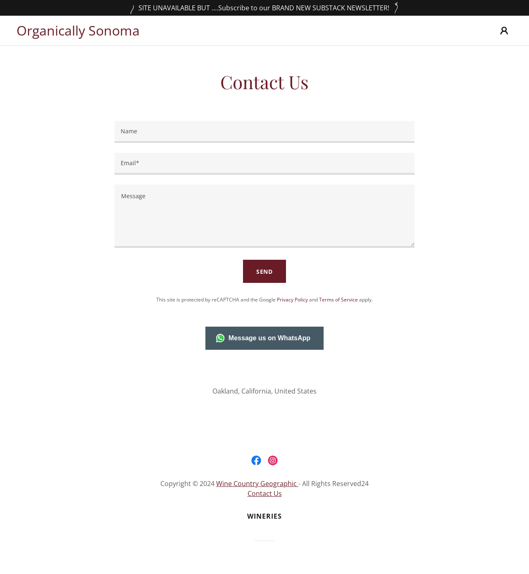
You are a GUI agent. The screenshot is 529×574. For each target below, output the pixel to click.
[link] (78, 33)
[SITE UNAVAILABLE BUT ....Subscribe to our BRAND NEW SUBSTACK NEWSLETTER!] (264, 8)
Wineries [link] (264, 516)
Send (264, 271)
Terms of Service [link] (338, 299)
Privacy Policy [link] (292, 299)
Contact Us (265, 493)
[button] (504, 30)
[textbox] (264, 132)
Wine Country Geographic (257, 483)
